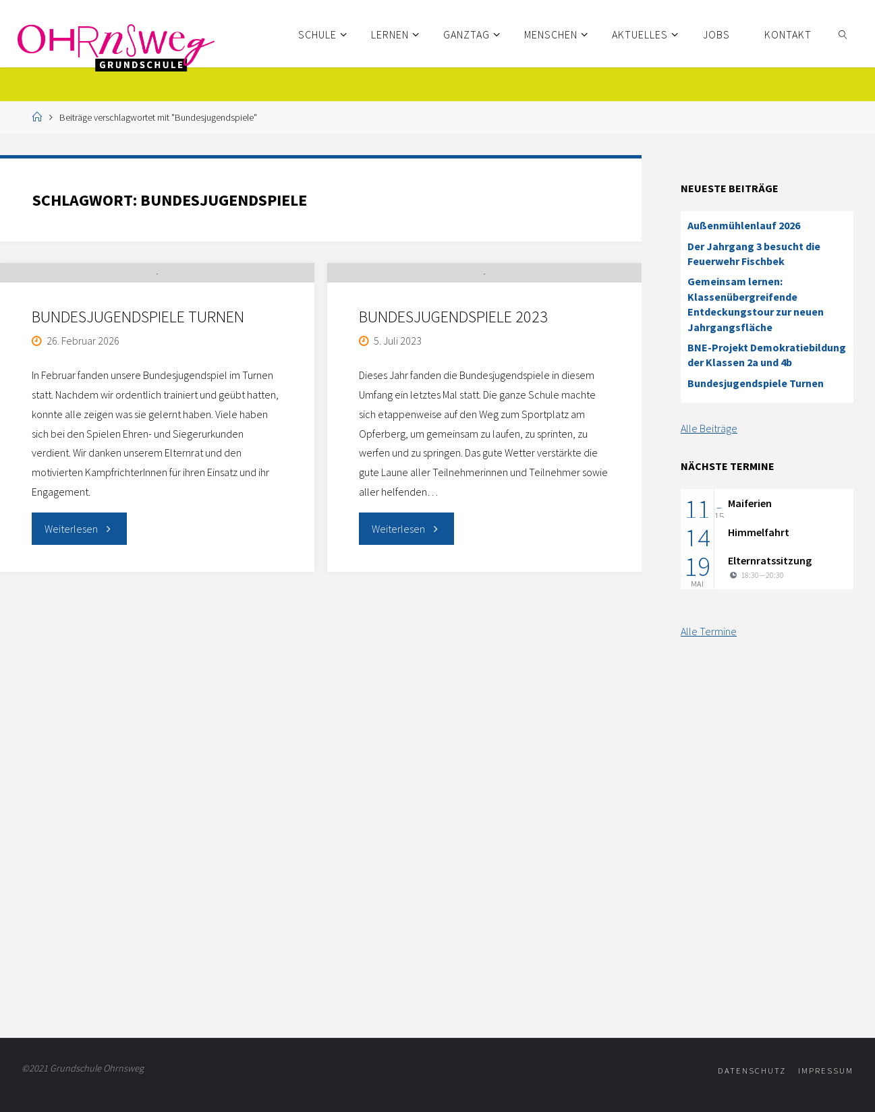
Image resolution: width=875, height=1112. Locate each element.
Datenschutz (752, 1070)
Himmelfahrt (758, 532)
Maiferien (750, 503)
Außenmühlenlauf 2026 (743, 225)
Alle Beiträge (709, 428)
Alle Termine (709, 631)
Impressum (825, 1070)
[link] (842, 33)
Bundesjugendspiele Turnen (138, 379)
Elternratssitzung (770, 560)
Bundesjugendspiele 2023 (453, 379)
